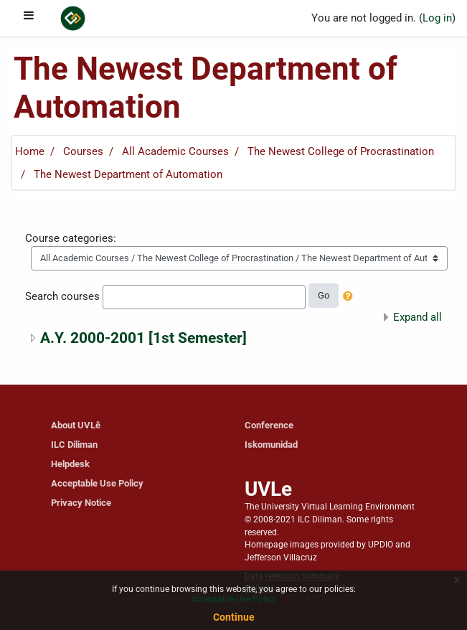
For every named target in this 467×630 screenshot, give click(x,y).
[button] (350, 297)
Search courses (62, 296)
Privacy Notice (81, 502)
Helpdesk (70, 464)
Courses (83, 151)
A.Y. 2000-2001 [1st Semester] (143, 338)
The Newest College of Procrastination (340, 151)
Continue (234, 617)
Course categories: (70, 238)
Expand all (417, 317)
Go (323, 295)
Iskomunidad (271, 444)
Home (29, 151)
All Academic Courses (175, 151)
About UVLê (75, 425)
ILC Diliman (74, 444)
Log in (437, 17)
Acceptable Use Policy (97, 483)
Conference (269, 425)
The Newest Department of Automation (128, 174)
